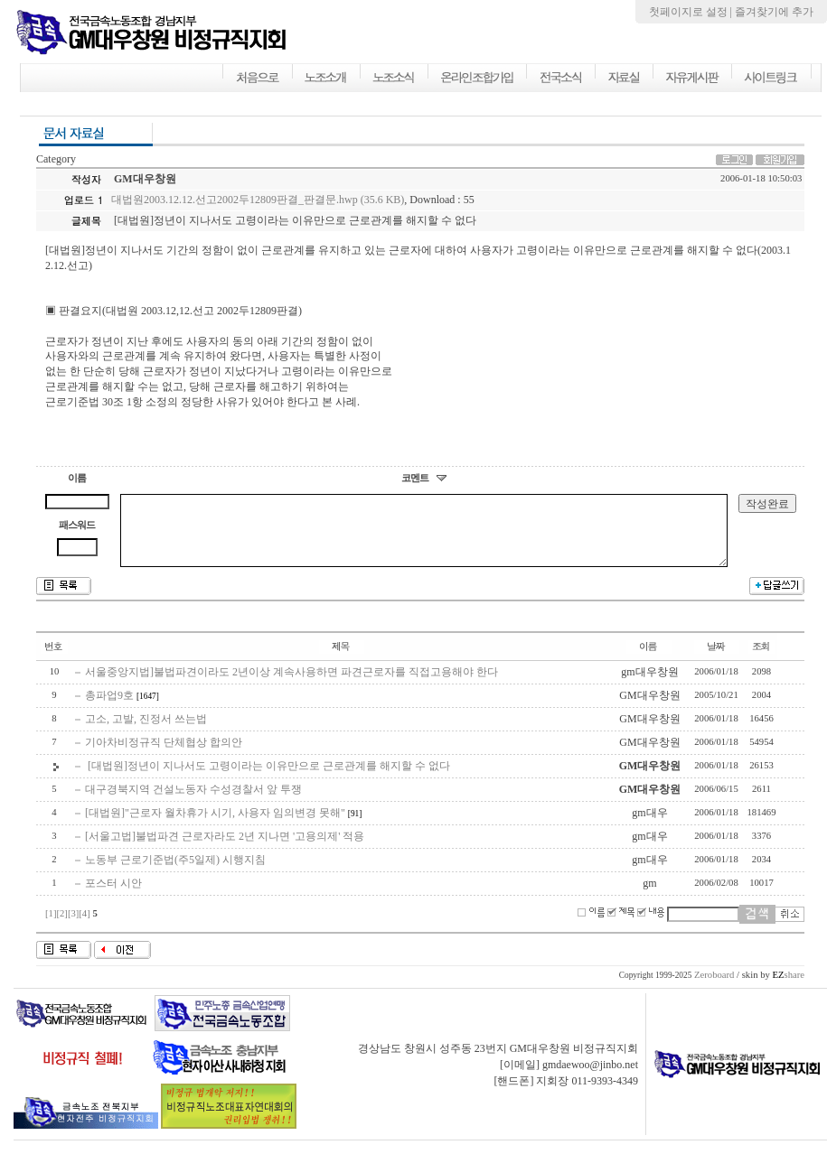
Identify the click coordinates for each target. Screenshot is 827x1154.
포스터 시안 (113, 896)
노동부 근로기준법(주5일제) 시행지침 (175, 873)
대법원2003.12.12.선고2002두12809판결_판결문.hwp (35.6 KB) (257, 199)
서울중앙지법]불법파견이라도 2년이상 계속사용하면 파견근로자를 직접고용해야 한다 (291, 685)
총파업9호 (109, 709)
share (788, 988)
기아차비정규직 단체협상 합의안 (163, 755)
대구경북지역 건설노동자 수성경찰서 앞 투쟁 (193, 802)
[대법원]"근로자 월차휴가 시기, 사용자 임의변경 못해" (215, 826)
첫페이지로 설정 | (692, 11)
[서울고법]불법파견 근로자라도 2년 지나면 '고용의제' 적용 (224, 849)
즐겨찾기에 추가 (774, 11)
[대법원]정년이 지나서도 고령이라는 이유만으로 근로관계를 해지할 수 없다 (267, 779)
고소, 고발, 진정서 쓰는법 (146, 732)
